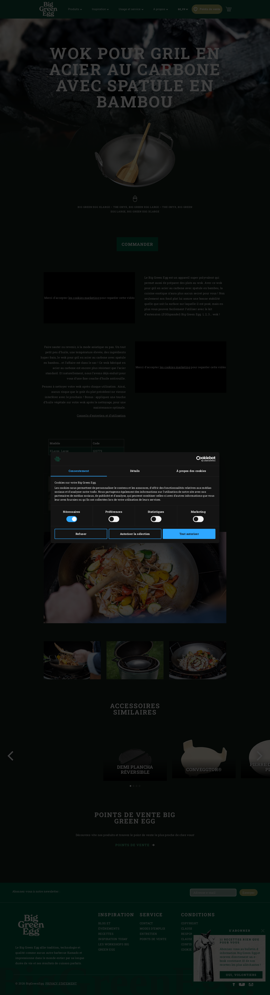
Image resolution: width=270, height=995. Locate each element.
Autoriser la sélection (135, 534)
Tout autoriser (189, 534)
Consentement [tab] (79, 471)
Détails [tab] (135, 471)
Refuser (81, 534)
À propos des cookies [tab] (191, 471)
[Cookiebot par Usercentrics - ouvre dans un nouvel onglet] (199, 459)
